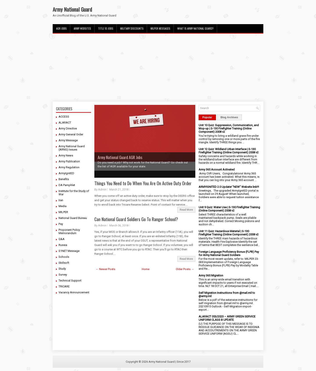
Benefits (64, 179)
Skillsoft (64, 262)
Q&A (62, 239)
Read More (186, 209)
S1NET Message (69, 251)
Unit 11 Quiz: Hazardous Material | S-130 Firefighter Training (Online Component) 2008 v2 (229, 232)
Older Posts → (185, 269)
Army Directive (68, 128)
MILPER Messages (160, 28)
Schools (64, 256)
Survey (63, 274)
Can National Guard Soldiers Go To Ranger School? (136, 219)
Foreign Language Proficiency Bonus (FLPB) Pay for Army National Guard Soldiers (229, 253)
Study (62, 268)
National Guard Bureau (73, 218)
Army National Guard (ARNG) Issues (72, 148)
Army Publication (69, 161)
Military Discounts (132, 28)
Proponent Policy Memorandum (69, 231)
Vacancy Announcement (74, 292)
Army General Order (71, 134)
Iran (61, 200)
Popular (207, 117)
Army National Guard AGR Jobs (120, 157)
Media (62, 206)
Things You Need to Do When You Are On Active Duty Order (143, 183)
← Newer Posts (105, 269)
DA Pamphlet (67, 185)
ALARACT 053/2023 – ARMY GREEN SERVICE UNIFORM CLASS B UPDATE (227, 318)
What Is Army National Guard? (195, 28)
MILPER (63, 212)
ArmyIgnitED (66, 173)
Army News (66, 155)
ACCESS (64, 116)
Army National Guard (72, 9)
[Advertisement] (158, 67)
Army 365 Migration (211, 275)
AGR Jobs (61, 28)
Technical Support (70, 280)
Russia (63, 245)
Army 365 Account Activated (217, 169)
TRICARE (64, 286)
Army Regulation (69, 167)
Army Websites (82, 28)
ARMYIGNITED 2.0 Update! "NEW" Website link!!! (229, 186)
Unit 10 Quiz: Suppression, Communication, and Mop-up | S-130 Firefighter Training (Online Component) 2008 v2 (229, 128)
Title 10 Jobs (105, 28)
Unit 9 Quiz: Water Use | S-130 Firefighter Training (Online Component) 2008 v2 (229, 209)
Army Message (68, 140)
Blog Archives (229, 117)
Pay (61, 224)
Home (145, 269)
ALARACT (65, 122)
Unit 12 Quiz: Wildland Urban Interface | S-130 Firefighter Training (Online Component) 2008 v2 (229, 150)
